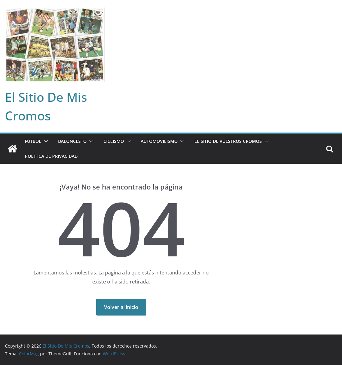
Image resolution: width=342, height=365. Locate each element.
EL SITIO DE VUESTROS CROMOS (228, 141)
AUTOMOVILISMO (159, 141)
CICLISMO (113, 141)
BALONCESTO (72, 141)
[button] (44, 141)
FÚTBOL (33, 141)
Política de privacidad (51, 156)
